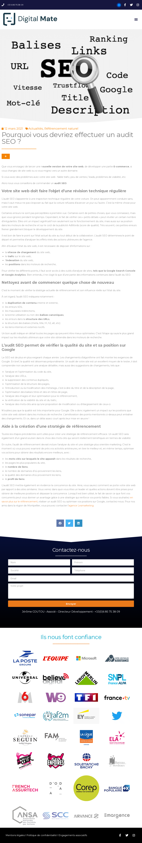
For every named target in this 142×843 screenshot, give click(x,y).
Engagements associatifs (73, 835)
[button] (136, 19)
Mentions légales (15, 835)
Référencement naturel (61, 128)
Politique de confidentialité (42, 835)
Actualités (35, 128)
